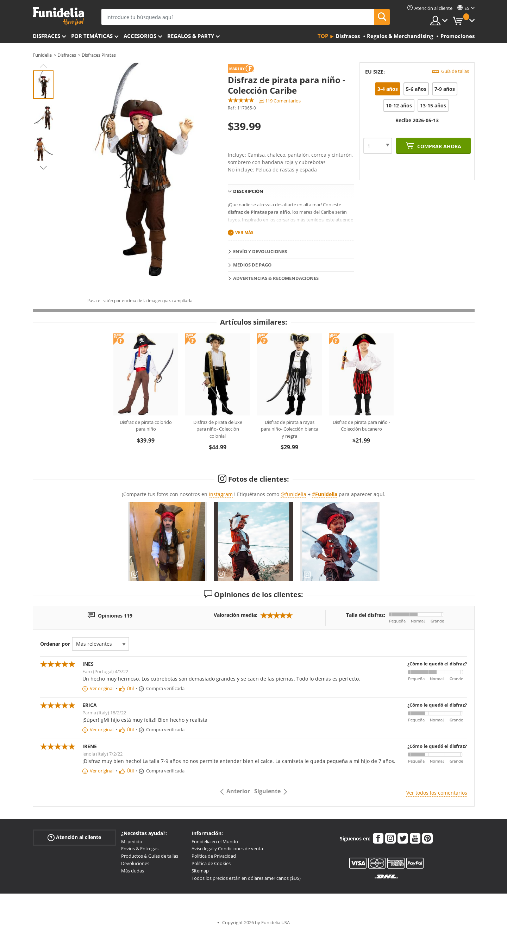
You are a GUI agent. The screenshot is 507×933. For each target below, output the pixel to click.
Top (323, 35)
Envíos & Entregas (139, 848)
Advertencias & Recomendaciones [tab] (276, 278)
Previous (43, 65)
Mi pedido (131, 841)
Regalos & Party (190, 35)
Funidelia (42, 55)
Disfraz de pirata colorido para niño (146, 425)
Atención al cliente (74, 837)
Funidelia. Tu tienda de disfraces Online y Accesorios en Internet (58, 16)
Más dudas (132, 871)
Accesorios (140, 35)
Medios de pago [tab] (252, 265)
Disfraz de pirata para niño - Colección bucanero (361, 425)
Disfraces (46, 35)
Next (43, 167)
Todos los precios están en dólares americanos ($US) (246, 878)
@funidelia (293, 494)
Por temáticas (92, 35)
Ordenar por (55, 643)
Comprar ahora (438, 146)
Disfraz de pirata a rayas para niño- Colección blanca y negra (289, 429)
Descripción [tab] (248, 191)
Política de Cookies (211, 863)
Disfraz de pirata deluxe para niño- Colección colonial (217, 429)
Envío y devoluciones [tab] (260, 251)
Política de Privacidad (214, 856)
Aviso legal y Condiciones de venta (227, 848)
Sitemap (200, 871)
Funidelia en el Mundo (215, 841)
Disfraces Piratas (99, 55)
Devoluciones (135, 863)
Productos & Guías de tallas (149, 856)
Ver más (244, 233)
